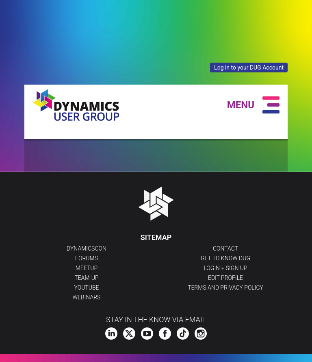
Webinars (87, 297)
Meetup (87, 268)
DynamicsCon (86, 248)
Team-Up (86, 278)
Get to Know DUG (225, 258)
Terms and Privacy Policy (225, 287)
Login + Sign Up (225, 268)
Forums (86, 258)
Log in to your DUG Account (249, 67)
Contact (225, 248)
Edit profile (225, 278)
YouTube (86, 287)
